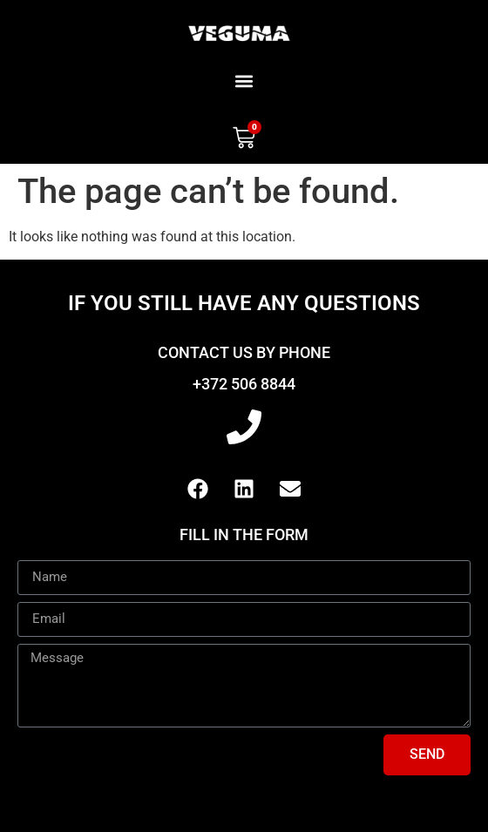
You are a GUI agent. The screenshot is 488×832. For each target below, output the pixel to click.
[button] (244, 80)
